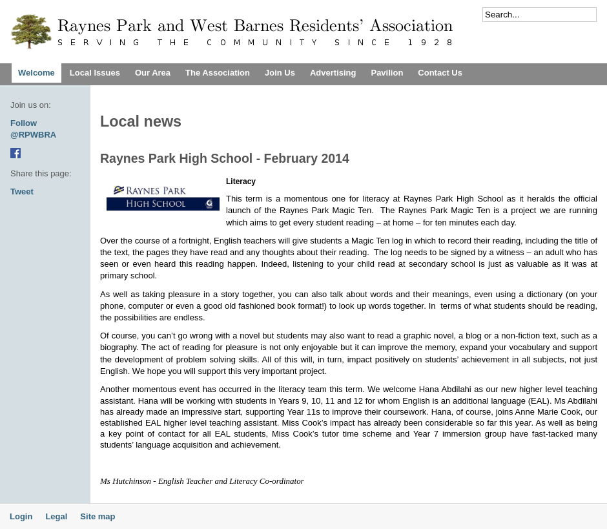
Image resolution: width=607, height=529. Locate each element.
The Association (217, 73)
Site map (97, 516)
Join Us (280, 73)
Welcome (36, 73)
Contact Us (440, 73)
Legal (56, 516)
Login (21, 516)
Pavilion (387, 73)
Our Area (152, 73)
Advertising (333, 73)
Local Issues (95, 73)
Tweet (22, 191)
